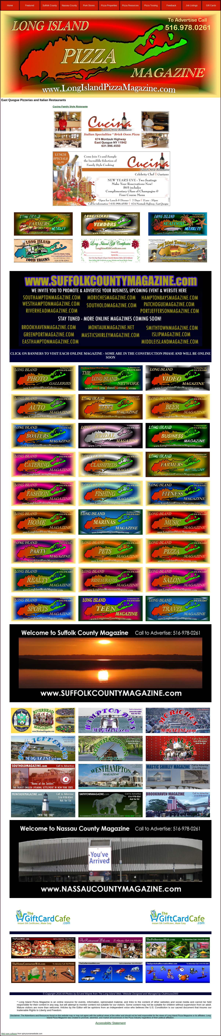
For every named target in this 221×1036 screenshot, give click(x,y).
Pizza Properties (109, 5)
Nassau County (69, 5)
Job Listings (192, 5)
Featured (29, 5)
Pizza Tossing (151, 5)
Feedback (171, 5)
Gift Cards (211, 5)
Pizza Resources (130, 5)
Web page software (9, 1034)
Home (10, 5)
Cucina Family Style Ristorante (70, 106)
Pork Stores (89, 5)
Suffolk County (50, 5)
